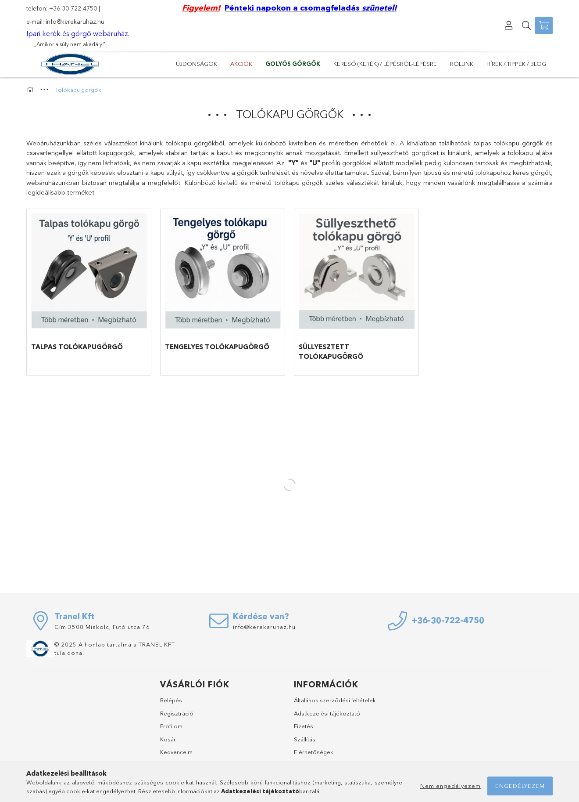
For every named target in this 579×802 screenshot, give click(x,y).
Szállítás (304, 739)
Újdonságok (196, 63)
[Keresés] (526, 25)
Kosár (168, 739)
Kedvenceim (176, 751)
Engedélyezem (520, 785)
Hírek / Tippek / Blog (516, 63)
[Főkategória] (31, 89)
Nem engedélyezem (450, 785)
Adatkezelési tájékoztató (327, 713)
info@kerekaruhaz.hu (75, 21)
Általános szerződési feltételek (335, 700)
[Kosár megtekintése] (544, 25)
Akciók (241, 63)
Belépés (171, 700)
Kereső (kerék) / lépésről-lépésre (385, 63)
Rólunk (461, 63)
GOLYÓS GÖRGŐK (292, 63)
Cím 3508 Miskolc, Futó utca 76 (102, 626)
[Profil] (509, 25)
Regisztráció (176, 713)
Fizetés (303, 726)
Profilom (171, 726)
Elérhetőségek (313, 751)
